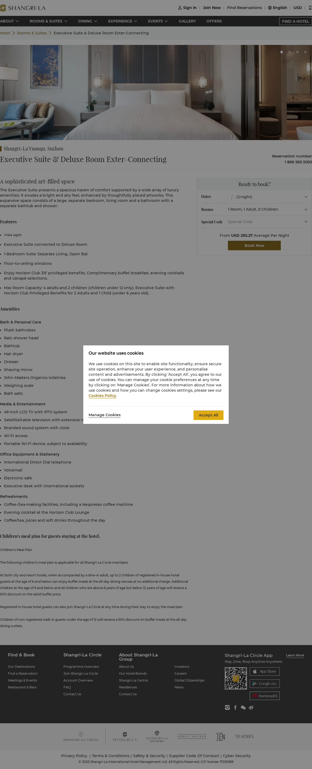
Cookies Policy (102, 395)
